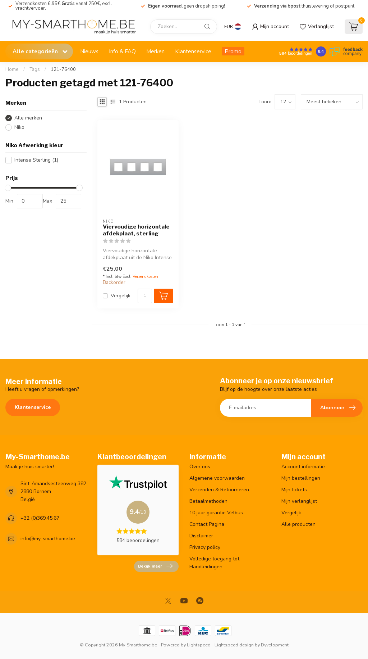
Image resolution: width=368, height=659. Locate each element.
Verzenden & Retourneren (219, 489)
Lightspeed (199, 645)
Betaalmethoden (208, 501)
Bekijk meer (155, 566)
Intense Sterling (36, 160)
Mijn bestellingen (300, 478)
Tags (34, 69)
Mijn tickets (294, 489)
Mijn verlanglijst (299, 501)
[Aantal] (145, 296)
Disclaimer (201, 535)
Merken (155, 51)
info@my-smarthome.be (47, 538)
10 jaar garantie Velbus (216, 512)
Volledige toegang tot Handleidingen (214, 562)
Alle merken (28, 118)
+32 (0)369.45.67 (39, 518)
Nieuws (89, 51)
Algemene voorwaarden (217, 478)
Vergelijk (120, 295)
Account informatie (303, 466)
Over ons (199, 466)
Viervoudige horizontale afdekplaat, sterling (136, 230)
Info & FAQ (122, 51)
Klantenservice (193, 51)
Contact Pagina (206, 524)
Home (12, 69)
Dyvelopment (275, 645)
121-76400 (63, 69)
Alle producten (298, 524)
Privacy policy (204, 547)
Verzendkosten (145, 276)
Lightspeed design (234, 645)
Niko (19, 127)
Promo (233, 51)
